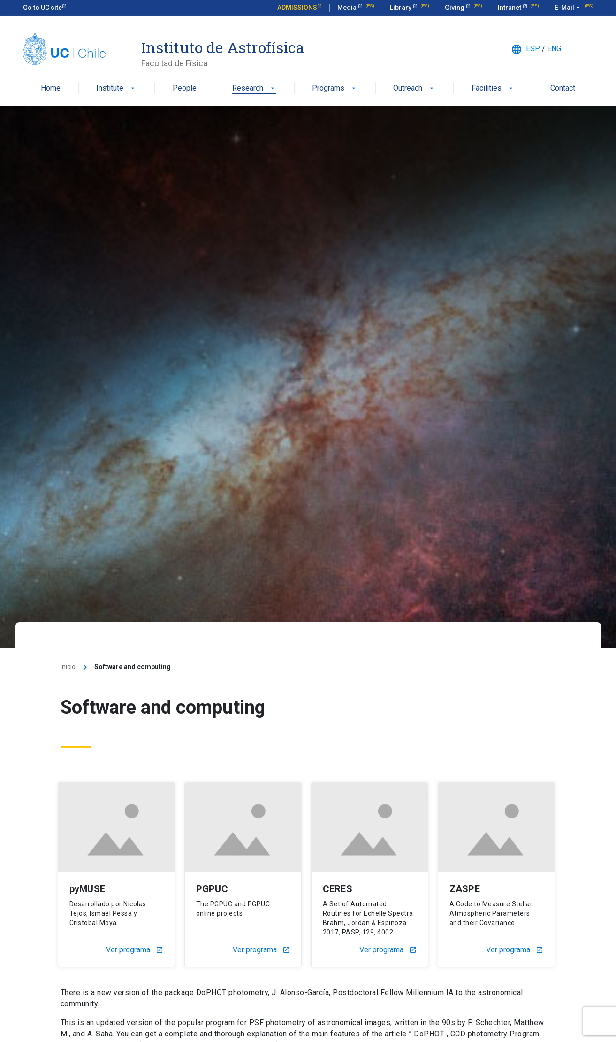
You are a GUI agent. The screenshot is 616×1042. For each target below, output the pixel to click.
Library (401, 7)
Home (51, 89)
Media (347, 7)
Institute (116, 89)
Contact (562, 89)
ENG (554, 48)
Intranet (510, 7)
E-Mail (568, 8)
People (185, 89)
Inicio (68, 667)
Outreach (414, 89)
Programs (334, 89)
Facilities (493, 89)
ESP (533, 48)
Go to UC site (42, 7)
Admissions (297, 7)
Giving (455, 7)
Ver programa (134, 950)
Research (254, 89)
